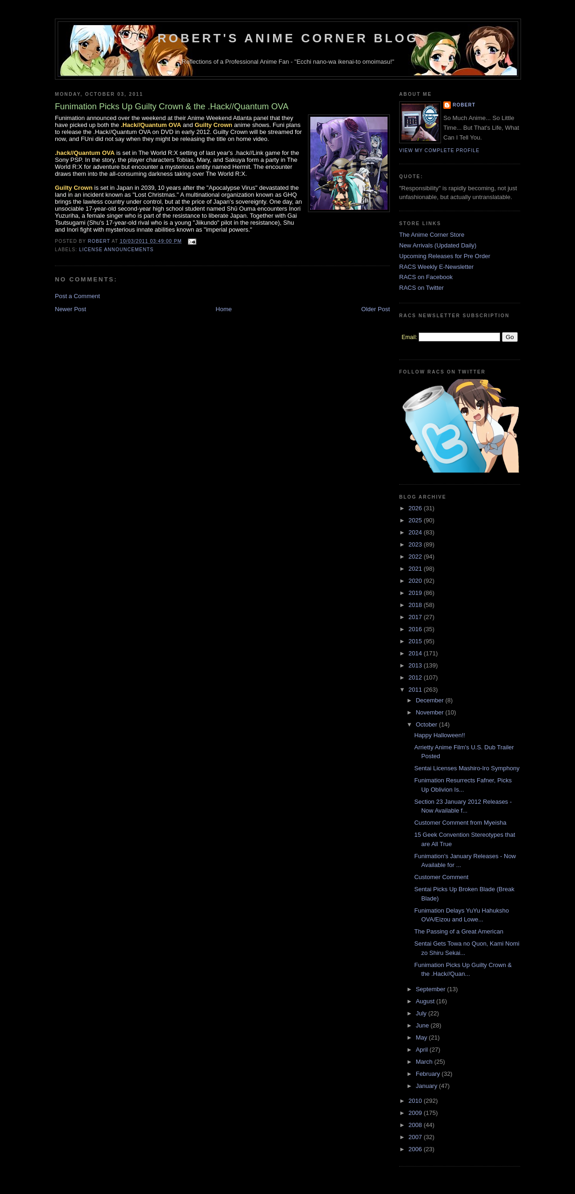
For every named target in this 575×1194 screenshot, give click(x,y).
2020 (416, 580)
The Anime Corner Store (431, 234)
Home (224, 309)
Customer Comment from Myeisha (460, 822)
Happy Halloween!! (439, 735)
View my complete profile (439, 150)
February (429, 1073)
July (422, 1013)
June (423, 1025)
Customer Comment (441, 877)
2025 (416, 520)
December (431, 700)
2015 (416, 641)
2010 (416, 1100)
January (427, 1085)
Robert (464, 104)
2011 (416, 689)
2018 (416, 604)
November (431, 712)
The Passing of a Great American (458, 931)
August (426, 1001)
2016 (416, 629)
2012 (416, 677)
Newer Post (70, 309)
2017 (416, 617)
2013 (416, 665)
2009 (416, 1112)
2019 (416, 592)
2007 (416, 1137)
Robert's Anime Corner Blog (288, 38)
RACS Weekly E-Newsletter (436, 266)
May (422, 1037)
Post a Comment (77, 296)
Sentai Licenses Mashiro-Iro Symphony (466, 768)
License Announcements (116, 249)
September (431, 989)
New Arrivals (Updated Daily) (437, 245)
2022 (416, 556)
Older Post (375, 309)
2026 (416, 508)
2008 (416, 1124)
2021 (416, 568)
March (425, 1061)
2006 (416, 1149)
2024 (416, 532)
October (427, 724)
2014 (416, 653)
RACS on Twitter (421, 287)
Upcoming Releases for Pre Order (444, 256)
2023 (416, 544)
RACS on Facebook (426, 276)
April (423, 1049)
